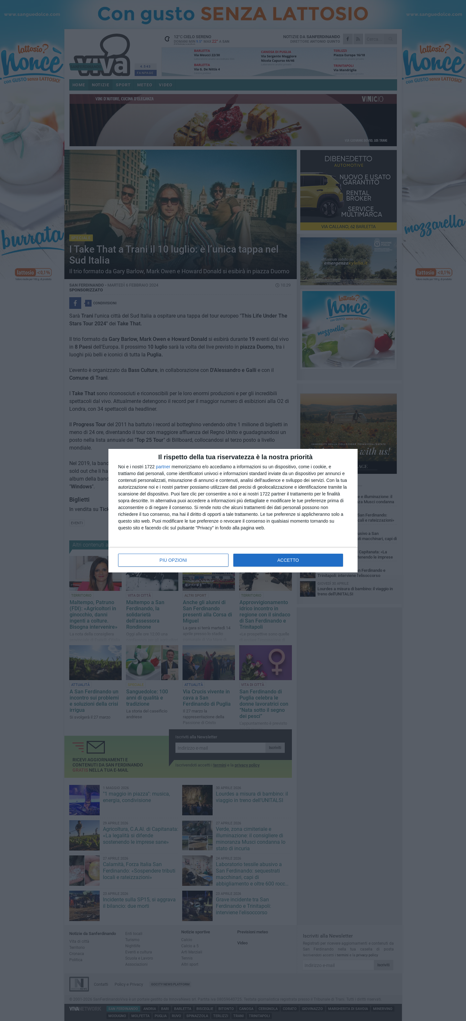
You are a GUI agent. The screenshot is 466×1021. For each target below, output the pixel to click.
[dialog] (233, 510)
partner (163, 466)
